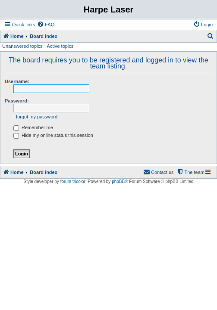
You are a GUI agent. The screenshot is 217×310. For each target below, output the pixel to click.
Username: (17, 81)
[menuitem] (45, 24)
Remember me (33, 127)
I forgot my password (35, 116)
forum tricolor (72, 181)
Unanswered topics (22, 46)
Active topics (60, 46)
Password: (17, 100)
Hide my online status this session (53, 135)
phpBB (118, 181)
